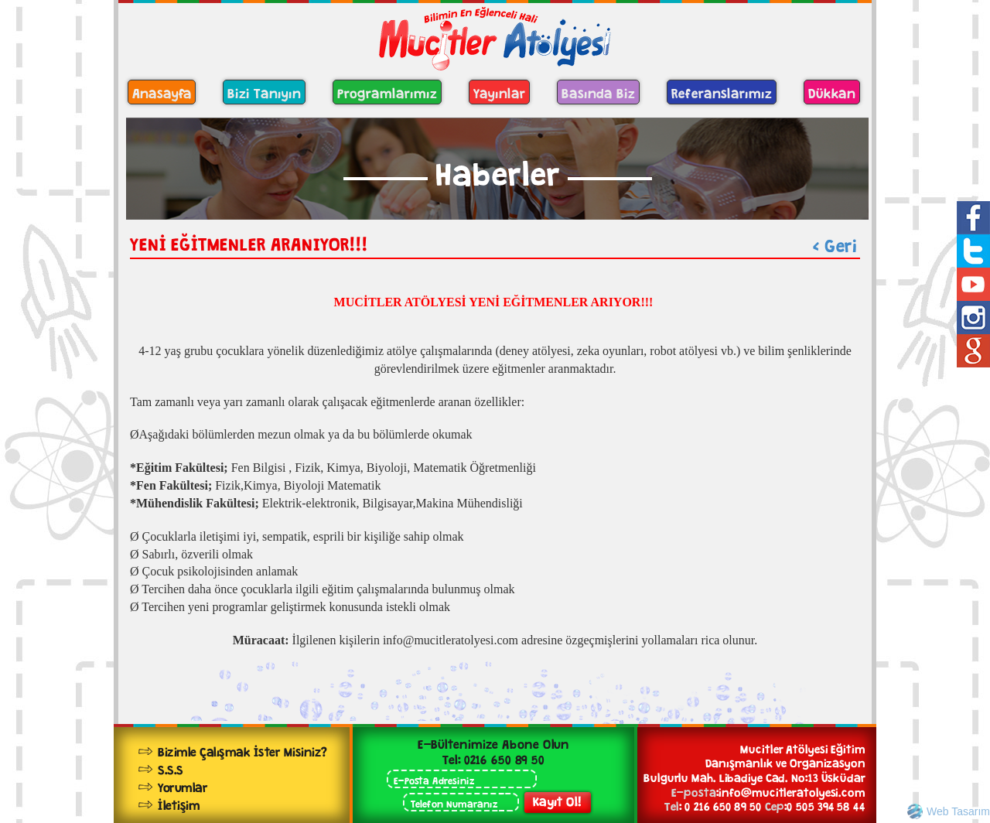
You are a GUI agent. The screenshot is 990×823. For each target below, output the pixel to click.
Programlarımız (387, 91)
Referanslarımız (721, 91)
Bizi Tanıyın (264, 91)
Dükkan (831, 91)
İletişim (179, 803)
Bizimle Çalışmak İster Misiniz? (242, 750)
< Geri (835, 242)
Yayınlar (499, 91)
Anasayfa (161, 91)
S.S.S (170, 767)
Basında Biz (598, 91)
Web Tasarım (958, 811)
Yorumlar (182, 785)
